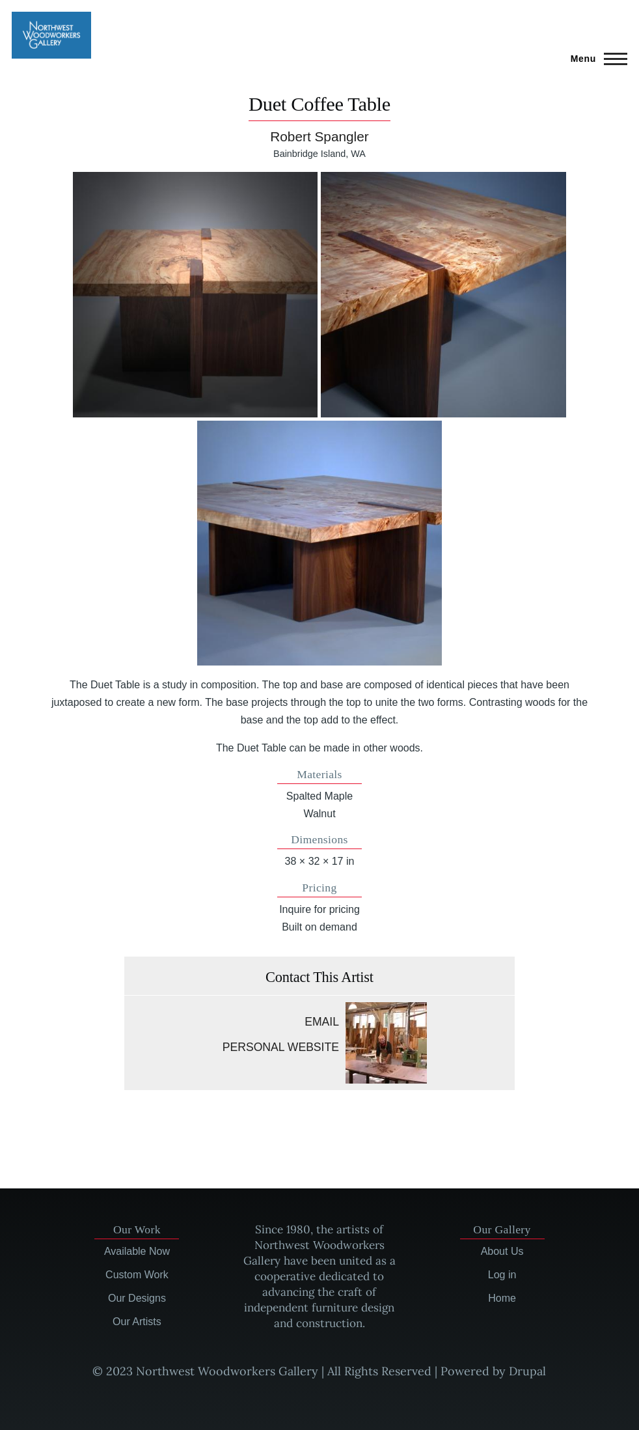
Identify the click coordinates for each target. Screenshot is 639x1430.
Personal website (281, 1047)
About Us (502, 1251)
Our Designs (137, 1298)
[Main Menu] (595, 58)
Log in (502, 1274)
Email (322, 1021)
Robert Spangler (319, 136)
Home (502, 1298)
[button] (195, 294)
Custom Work (137, 1274)
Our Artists (137, 1321)
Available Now (137, 1251)
